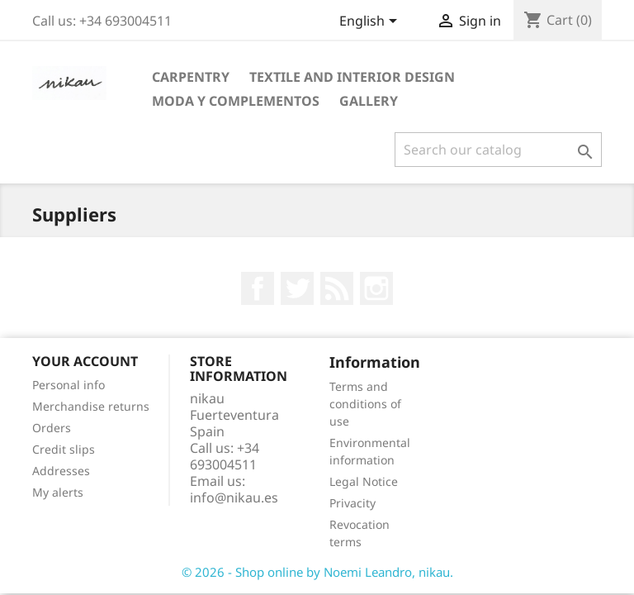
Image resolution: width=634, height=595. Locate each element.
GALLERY (368, 101)
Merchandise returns (90, 406)
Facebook (257, 288)
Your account (85, 361)
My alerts (57, 492)
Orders (51, 428)
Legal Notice (363, 481)
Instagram (376, 288)
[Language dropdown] (371, 22)
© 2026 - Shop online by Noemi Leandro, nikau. (317, 572)
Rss (336, 288)
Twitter (297, 288)
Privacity (352, 503)
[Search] (498, 149)
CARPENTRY (190, 77)
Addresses (61, 470)
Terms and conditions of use (365, 403)
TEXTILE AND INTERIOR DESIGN (352, 77)
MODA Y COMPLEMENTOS (235, 101)
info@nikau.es (234, 497)
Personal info (68, 385)
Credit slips (63, 449)
